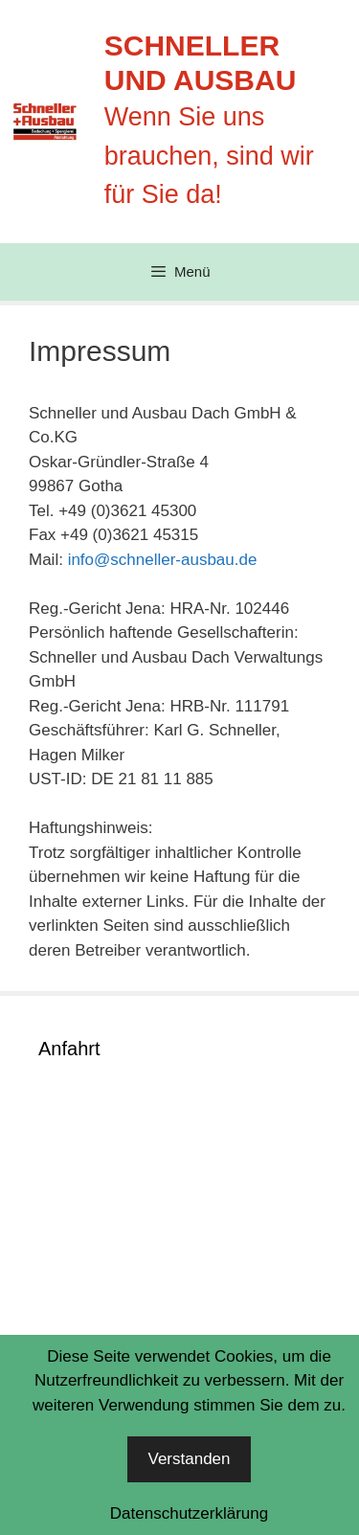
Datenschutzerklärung (189, 1513)
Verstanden (188, 1459)
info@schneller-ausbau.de (163, 560)
